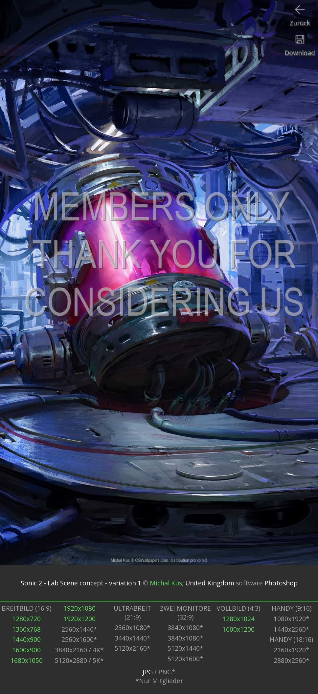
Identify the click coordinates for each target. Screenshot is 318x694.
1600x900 (26, 649)
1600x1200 (238, 629)
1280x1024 (238, 618)
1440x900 (26, 639)
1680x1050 (27, 660)
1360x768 (26, 629)
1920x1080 (79, 608)
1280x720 (26, 618)
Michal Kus (166, 582)
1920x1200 (79, 618)
